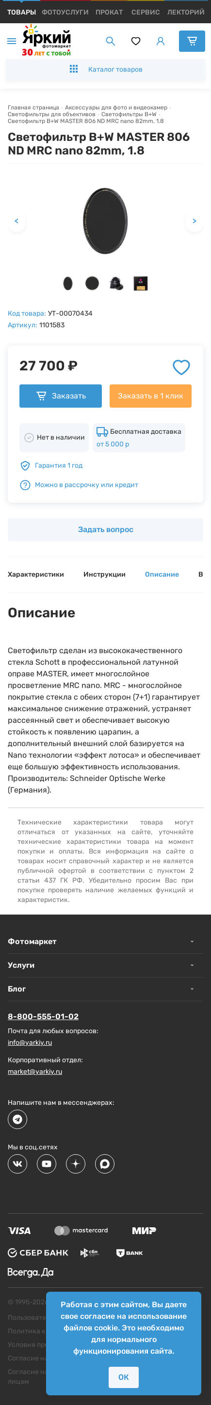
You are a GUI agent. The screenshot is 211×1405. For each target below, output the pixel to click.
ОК (123, 1377)
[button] (68, 283)
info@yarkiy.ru (30, 1042)
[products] (21, 12)
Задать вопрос (105, 529)
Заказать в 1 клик (150, 395)
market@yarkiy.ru (35, 1072)
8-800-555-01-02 (43, 1016)
